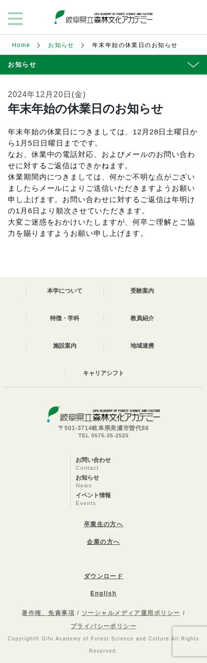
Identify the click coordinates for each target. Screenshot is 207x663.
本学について (64, 290)
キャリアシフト (103, 373)
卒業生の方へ (104, 524)
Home (21, 45)
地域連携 (142, 345)
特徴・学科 (64, 318)
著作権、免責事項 (48, 613)
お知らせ (61, 45)
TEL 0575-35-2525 (103, 435)
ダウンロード (104, 576)
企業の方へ (103, 541)
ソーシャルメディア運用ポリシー (131, 613)
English (103, 593)
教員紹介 (142, 318)
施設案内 (65, 345)
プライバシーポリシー (103, 626)
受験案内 (142, 290)
